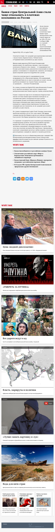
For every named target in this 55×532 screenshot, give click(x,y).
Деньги (23, 22)
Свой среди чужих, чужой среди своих (9, 498)
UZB (34, 2)
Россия (15, 22)
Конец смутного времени (42, 498)
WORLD (38, 2)
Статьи (10, 6)
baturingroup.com (38, 530)
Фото (21, 6)
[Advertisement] (27, 198)
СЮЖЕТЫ (27, 6)
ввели (47, 113)
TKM (30, 2)
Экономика (29, 22)
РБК (47, 41)
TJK (27, 2)
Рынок (11, 22)
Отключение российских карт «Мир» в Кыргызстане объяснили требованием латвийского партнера (29, 157)
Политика (35, 22)
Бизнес (19, 22)
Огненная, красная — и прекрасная (26, 498)
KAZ (20, 2)
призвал (15, 139)
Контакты (5, 527)
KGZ (23, 2)
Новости (3, 6)
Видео (15, 6)
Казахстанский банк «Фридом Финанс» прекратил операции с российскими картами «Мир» (31, 164)
